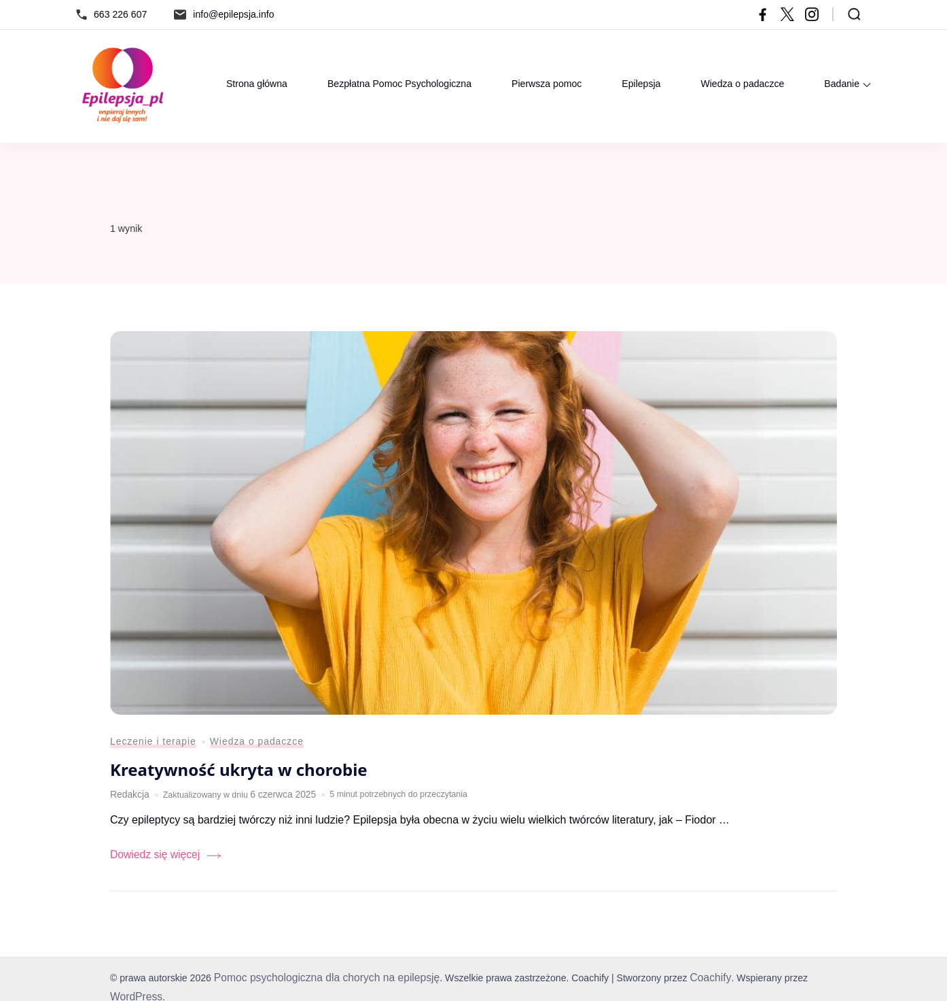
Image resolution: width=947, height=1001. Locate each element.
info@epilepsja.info (233, 14)
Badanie (841, 83)
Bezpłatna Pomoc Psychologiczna (399, 83)
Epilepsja (641, 83)
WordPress (808, 982)
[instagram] (812, 14)
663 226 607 (120, 14)
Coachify (687, 982)
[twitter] (787, 14)
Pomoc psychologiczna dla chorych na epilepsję (317, 982)
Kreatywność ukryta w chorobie (243, 777)
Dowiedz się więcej (150, 860)
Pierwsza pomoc (547, 83)
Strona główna (256, 83)
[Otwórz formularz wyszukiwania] (854, 14)
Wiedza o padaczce (742, 83)
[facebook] (763, 14)
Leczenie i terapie (149, 750)
